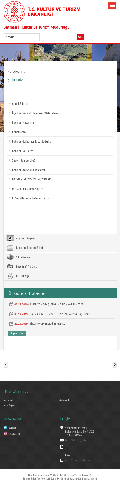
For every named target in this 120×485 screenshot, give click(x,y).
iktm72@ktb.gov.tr (75, 440)
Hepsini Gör (17, 333)
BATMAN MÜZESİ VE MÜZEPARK (30, 179)
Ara (80, 37)
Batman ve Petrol (21, 151)
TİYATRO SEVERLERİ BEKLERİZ (47, 323)
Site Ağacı (9, 405)
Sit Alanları (18, 257)
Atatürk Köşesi (20, 238)
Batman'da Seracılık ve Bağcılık (30, 141)
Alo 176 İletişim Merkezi (78, 460)
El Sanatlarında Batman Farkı (29, 198)
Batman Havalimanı (22, 122)
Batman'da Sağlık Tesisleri (27, 170)
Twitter (12, 427)
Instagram (14, 433)
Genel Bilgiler (19, 104)
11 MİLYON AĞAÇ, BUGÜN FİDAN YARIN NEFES (56, 304)
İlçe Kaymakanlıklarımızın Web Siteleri (34, 113)
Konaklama (17, 132)
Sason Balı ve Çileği (22, 160)
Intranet (8, 400)
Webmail (64, 400)
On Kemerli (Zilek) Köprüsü (27, 189)
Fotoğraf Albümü (21, 266)
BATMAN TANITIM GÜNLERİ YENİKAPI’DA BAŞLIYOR (60, 314)
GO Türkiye (18, 276)
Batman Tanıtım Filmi (24, 247)
